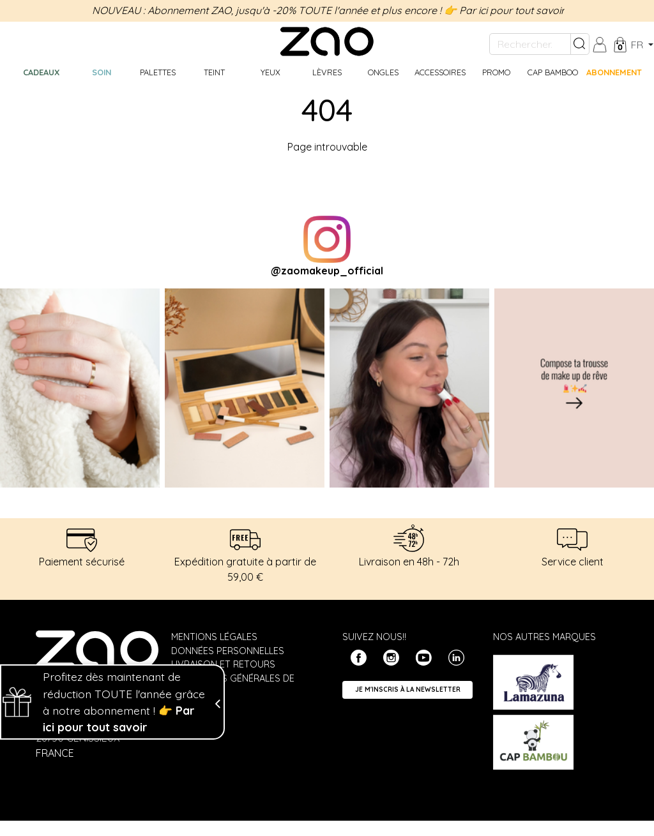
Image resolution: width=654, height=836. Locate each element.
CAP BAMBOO (553, 72)
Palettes (158, 72)
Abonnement (614, 72)
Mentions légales (214, 637)
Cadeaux (41, 72)
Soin (101, 72)
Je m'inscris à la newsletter (407, 689)
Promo (496, 72)
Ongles (383, 72)
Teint (214, 72)
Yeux (270, 72)
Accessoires (440, 72)
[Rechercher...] (530, 44)
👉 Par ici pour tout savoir (504, 10)
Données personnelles (227, 651)
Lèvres (327, 72)
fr (638, 44)
